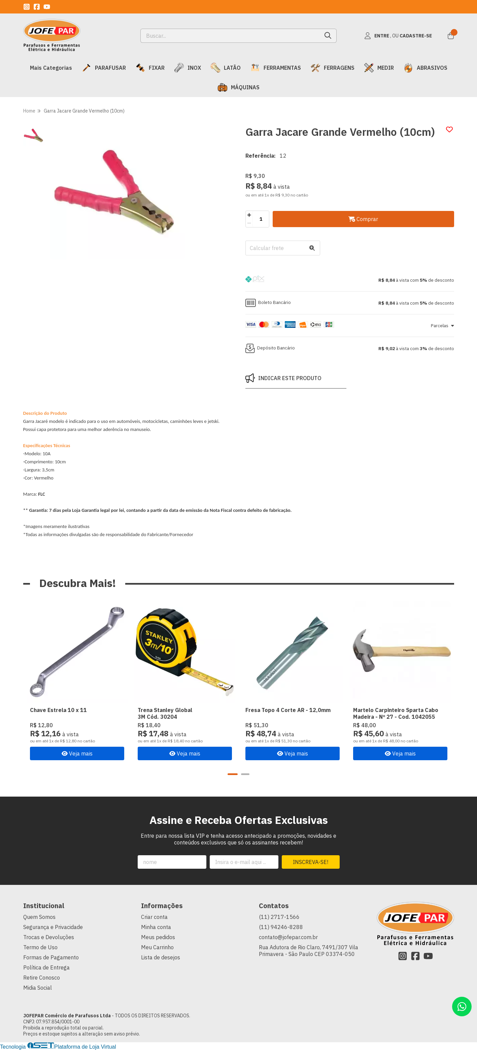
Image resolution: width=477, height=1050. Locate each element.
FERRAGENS (332, 68)
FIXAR (150, 68)
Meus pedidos (158, 937)
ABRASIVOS (425, 68)
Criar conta (154, 917)
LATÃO (225, 68)
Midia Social (37, 987)
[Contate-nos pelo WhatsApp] (462, 1006)
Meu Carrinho (157, 947)
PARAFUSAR (103, 68)
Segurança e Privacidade (53, 927)
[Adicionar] (249, 215)
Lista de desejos (160, 957)
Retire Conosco (41, 977)
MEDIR (379, 68)
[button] (349, 280)
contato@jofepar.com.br (288, 937)
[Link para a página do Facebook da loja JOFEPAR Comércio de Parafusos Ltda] (36, 6)
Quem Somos (39, 917)
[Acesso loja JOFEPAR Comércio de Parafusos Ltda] (398, 36)
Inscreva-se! (310, 862)
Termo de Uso (40, 947)
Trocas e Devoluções (48, 937)
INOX (187, 68)
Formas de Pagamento (51, 957)
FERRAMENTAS (275, 68)
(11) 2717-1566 (279, 917)
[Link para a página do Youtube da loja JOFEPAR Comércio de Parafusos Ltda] (46, 6)
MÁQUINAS (238, 87)
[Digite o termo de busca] (230, 35)
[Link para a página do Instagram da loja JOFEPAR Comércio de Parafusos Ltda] (26, 6)
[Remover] (249, 223)
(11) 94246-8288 (281, 927)
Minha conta (156, 927)
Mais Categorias (51, 67)
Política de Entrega (46, 967)
